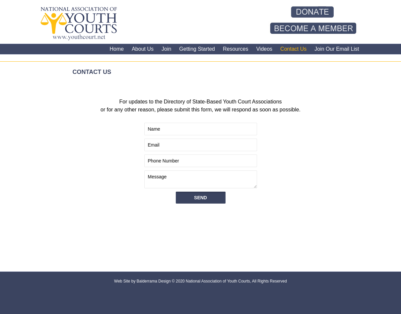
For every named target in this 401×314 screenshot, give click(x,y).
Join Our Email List (336, 49)
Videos (264, 49)
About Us (143, 49)
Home (116, 49)
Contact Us (293, 49)
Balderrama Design (153, 281)
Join (166, 49)
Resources (235, 49)
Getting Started (197, 49)
